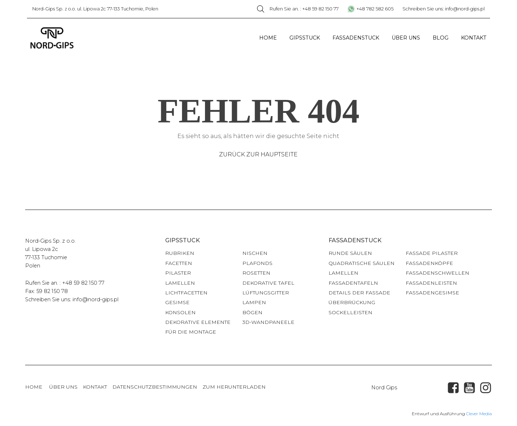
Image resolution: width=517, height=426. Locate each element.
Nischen (254, 253)
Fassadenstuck (355, 38)
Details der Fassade (359, 292)
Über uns (406, 38)
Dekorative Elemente (197, 322)
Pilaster (178, 273)
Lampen (254, 302)
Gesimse (177, 302)
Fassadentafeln (353, 283)
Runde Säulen (350, 253)
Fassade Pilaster (432, 253)
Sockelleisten (350, 312)
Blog (440, 38)
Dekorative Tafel (268, 283)
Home (268, 38)
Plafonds (257, 263)
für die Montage (190, 332)
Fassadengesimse (432, 292)
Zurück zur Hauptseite (258, 154)
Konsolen (180, 312)
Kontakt (473, 38)
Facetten (178, 263)
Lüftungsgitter (265, 292)
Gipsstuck (304, 38)
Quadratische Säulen (362, 263)
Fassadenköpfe (429, 263)
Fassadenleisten (431, 283)
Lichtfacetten (186, 292)
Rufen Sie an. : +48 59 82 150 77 (304, 9)
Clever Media (479, 413)
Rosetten (256, 273)
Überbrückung (352, 302)
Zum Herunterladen (234, 387)
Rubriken (179, 253)
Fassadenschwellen (437, 273)
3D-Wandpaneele (268, 322)
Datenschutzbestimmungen (154, 387)
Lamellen (180, 283)
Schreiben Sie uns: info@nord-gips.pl (443, 9)
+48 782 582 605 (375, 9)
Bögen (252, 312)
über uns (63, 387)
